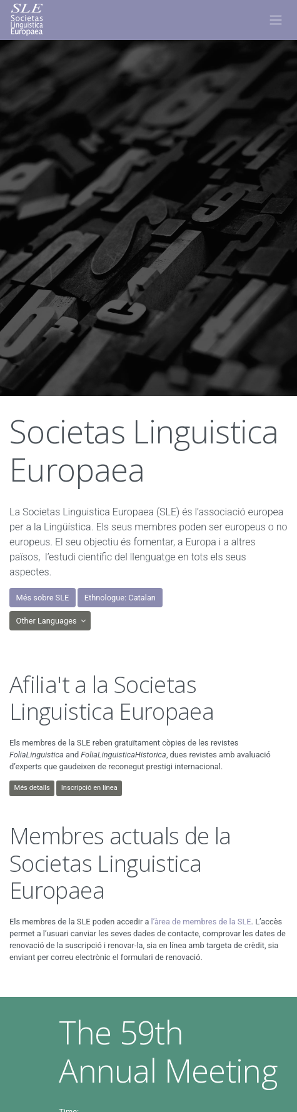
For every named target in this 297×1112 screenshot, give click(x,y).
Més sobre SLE (42, 597)
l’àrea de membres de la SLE (201, 921)
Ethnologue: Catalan (120, 597)
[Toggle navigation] (275, 20)
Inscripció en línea (89, 788)
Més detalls (31, 788)
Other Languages (47, 620)
